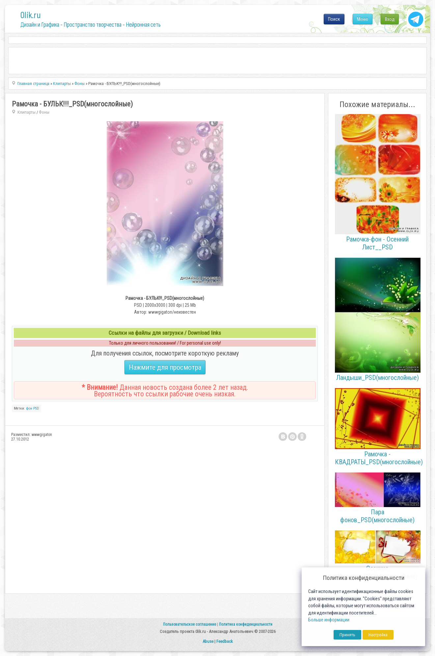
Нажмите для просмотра (165, 367)
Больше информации (328, 620)
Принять (347, 634)
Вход (389, 19)
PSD (36, 408)
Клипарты (26, 112)
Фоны (44, 112)
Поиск (334, 19)
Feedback (224, 641)
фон (29, 408)
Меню (362, 19)
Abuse (208, 641)
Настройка (378, 634)
